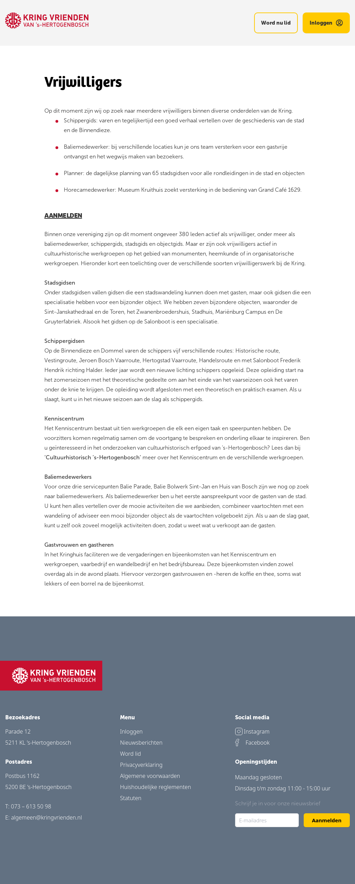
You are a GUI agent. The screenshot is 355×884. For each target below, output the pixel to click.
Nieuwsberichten (141, 742)
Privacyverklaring (141, 765)
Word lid (130, 753)
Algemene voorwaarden (150, 776)
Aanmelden (326, 820)
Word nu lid (276, 23)
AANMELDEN (63, 215)
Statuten (130, 798)
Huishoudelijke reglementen (155, 787)
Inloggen (131, 731)
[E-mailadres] (267, 820)
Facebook (252, 742)
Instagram (252, 731)
